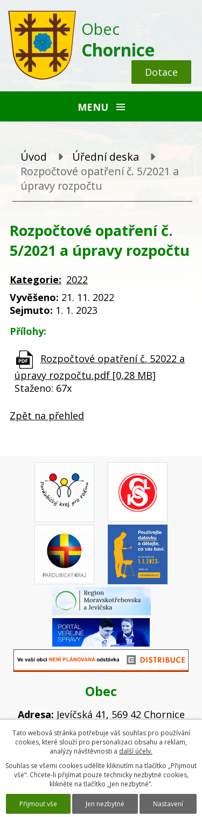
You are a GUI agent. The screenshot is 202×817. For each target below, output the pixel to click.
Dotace (161, 72)
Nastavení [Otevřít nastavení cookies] (168, 803)
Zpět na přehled (47, 415)
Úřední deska (105, 156)
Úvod (33, 156)
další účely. (135, 751)
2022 (77, 279)
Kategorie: (35, 279)
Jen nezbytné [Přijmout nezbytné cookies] (105, 803)
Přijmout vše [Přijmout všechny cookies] (38, 803)
